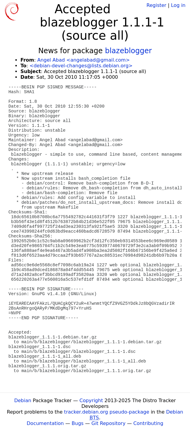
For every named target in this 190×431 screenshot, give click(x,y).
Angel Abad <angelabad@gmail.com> (83, 60)
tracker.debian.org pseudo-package (106, 412)
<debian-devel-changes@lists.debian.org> (81, 66)
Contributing (148, 423)
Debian (22, 400)
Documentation (45, 423)
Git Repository (108, 423)
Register (156, 5)
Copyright (91, 400)
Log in (178, 5)
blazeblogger (128, 51)
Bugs (78, 423)
